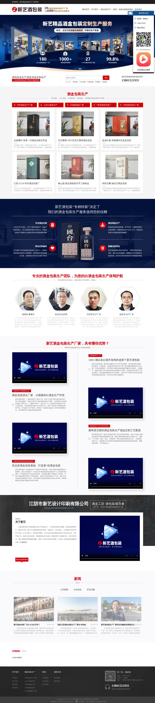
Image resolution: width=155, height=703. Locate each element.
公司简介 (15, 678)
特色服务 (57, 678)
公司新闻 (64, 589)
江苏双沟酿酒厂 (17, 657)
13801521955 (139, 23)
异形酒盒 (97, 82)
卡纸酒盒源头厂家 (131, 105)
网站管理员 (139, 28)
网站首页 (85, 9)
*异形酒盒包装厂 (104, 105)
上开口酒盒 (82, 82)
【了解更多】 (23, 542)
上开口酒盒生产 (50, 105)
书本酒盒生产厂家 (25, 105)
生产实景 (15, 681)
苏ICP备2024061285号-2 (67, 701)
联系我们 (138, 9)
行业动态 (77, 589)
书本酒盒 (75, 82)
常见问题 (91, 589)
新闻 (115, 9)
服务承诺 (57, 681)
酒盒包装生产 (105, 9)
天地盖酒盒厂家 (77, 105)
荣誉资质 (15, 684)
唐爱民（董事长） (141, 19)
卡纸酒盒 (104, 82)
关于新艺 (94, 9)
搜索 (106, 78)
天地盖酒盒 (90, 82)
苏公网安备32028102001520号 (97, 701)
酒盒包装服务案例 (126, 9)
